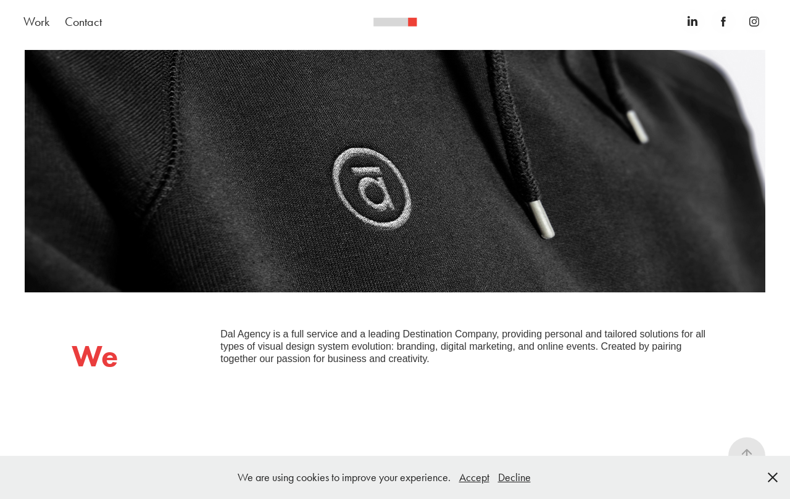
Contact (83, 21)
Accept (474, 477)
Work (36, 21)
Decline (514, 477)
